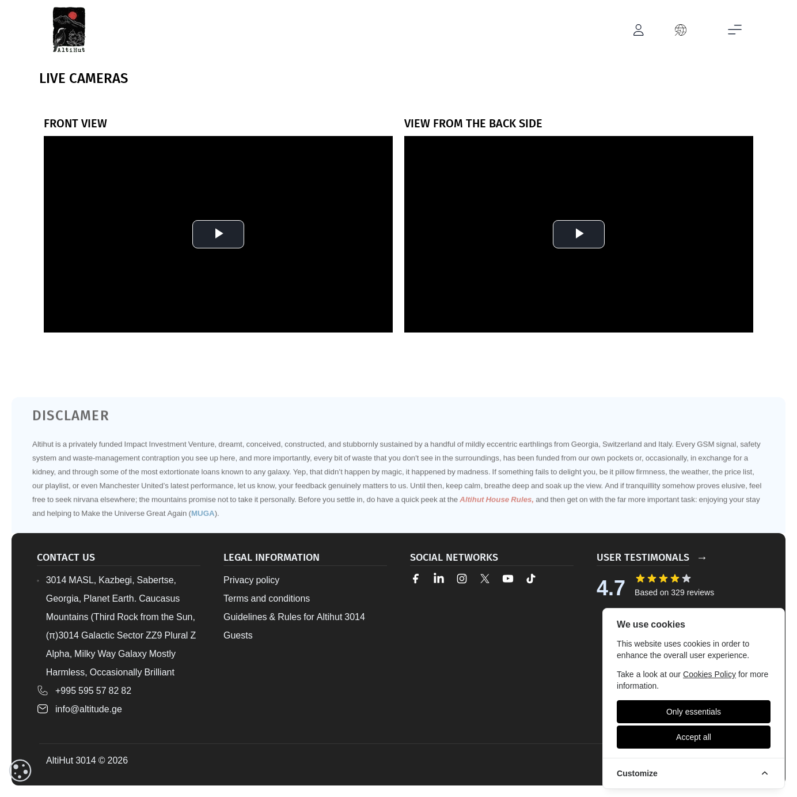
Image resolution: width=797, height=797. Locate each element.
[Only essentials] (694, 711)
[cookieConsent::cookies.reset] (20, 770)
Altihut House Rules (496, 520)
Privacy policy (251, 579)
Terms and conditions (266, 598)
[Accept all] (694, 737)
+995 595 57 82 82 (93, 690)
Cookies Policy (709, 673)
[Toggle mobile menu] (734, 29)
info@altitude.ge (88, 708)
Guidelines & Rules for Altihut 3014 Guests (294, 625)
